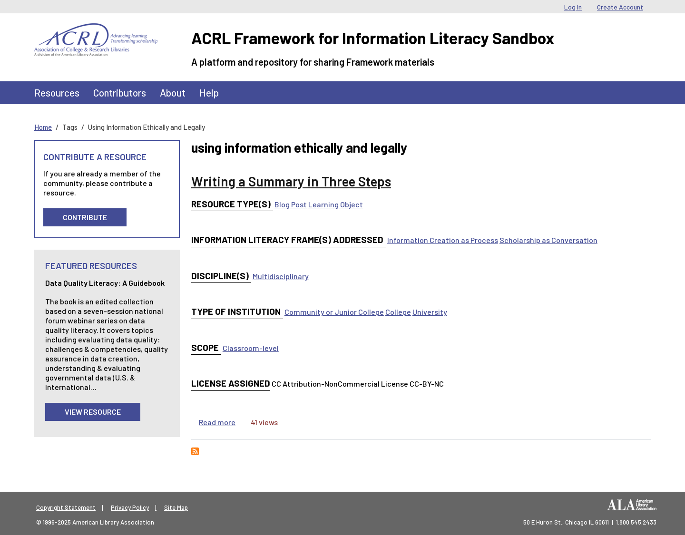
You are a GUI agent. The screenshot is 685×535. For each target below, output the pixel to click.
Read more (217, 422)
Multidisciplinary (281, 276)
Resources (56, 92)
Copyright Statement (66, 507)
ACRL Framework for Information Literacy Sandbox (372, 38)
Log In (573, 7)
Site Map (176, 507)
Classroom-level (251, 347)
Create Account (620, 7)
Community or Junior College (334, 311)
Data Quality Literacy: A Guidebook (105, 282)
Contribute (85, 217)
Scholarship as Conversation (548, 239)
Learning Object (335, 204)
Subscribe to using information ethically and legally (195, 451)
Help (209, 92)
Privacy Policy (130, 507)
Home (43, 127)
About (173, 92)
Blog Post (290, 204)
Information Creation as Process (442, 239)
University (429, 311)
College (398, 311)
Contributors (119, 92)
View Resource (93, 411)
